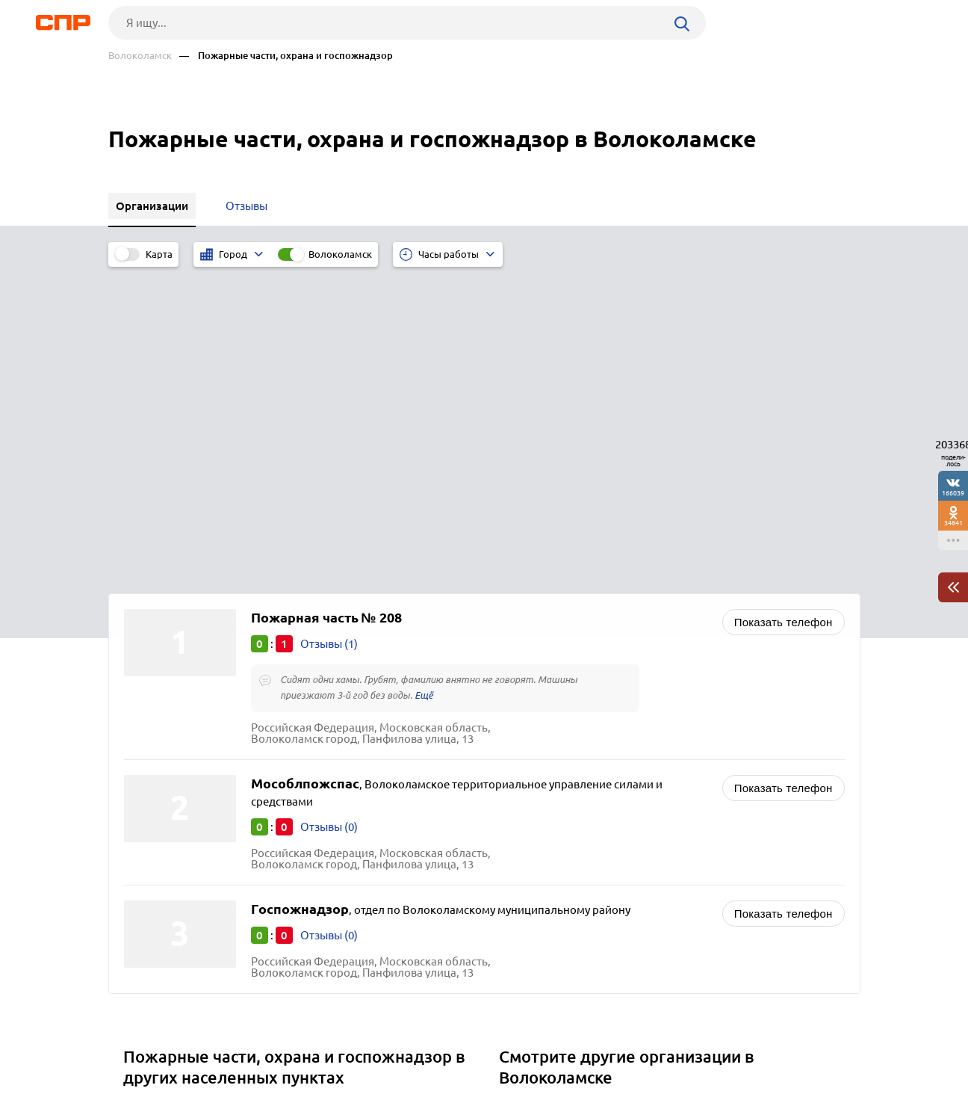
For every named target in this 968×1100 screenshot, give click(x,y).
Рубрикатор (136, 1045)
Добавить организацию (793, 1044)
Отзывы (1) (329, 330)
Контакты (443, 1045)
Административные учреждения (589, 812)
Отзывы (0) (329, 512)
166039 (953, 493)
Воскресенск (162, 794)
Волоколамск (140, 56)
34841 (953, 523)
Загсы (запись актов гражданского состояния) (624, 831)
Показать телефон (783, 308)
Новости (228, 1045)
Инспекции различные (564, 880)
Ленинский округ (173, 812)
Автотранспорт (544, 794)
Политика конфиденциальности (308, 1088)
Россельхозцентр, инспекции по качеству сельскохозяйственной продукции (610, 855)
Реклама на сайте (334, 1045)
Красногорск (162, 868)
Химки (145, 850)
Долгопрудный (168, 831)
